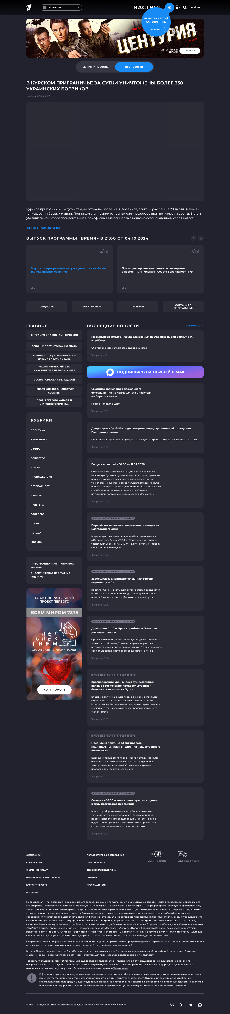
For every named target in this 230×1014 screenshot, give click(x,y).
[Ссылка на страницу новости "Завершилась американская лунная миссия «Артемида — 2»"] (145, 588)
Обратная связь (96, 862)
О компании (33, 855)
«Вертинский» (81, 931)
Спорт (35, 523)
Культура (37, 504)
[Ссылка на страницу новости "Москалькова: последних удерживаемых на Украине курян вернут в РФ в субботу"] (145, 346)
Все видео (32, 892)
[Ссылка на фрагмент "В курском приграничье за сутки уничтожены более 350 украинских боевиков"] (69, 269)
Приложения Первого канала (43, 877)
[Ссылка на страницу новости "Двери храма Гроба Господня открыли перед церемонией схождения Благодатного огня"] (145, 438)
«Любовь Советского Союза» (147, 928)
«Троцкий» (52, 931)
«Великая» (65, 931)
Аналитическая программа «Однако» (50, 575)
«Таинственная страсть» (105, 931)
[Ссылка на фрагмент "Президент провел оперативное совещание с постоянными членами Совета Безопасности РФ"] (160, 269)
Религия (36, 495)
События (92, 877)
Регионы (138, 306)
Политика (38, 430)
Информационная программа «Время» (52, 565)
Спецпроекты (34, 862)
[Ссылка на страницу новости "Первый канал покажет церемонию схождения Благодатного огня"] (145, 537)
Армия (35, 467)
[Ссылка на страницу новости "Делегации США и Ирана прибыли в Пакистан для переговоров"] (145, 640)
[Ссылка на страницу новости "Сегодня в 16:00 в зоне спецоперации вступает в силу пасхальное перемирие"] (145, 814)
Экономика (39, 439)
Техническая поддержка (101, 870)
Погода (36, 532)
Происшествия (41, 476)
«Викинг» (39, 931)
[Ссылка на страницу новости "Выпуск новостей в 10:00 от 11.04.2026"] (145, 482)
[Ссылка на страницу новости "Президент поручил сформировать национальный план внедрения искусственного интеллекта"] (145, 756)
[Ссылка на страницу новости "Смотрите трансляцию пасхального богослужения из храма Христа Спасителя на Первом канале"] (145, 400)
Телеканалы (120, 968)
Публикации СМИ (96, 885)
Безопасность (41, 486)
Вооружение (92, 306)
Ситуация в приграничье (183, 306)
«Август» (124, 928)
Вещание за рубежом (188, 856)
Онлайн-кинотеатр (37, 870)
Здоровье (37, 514)
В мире (35, 448)
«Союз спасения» (175, 928)
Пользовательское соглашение (105, 855)
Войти (195, 7)
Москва (36, 542)
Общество (47, 306)
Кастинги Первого (36, 885)
